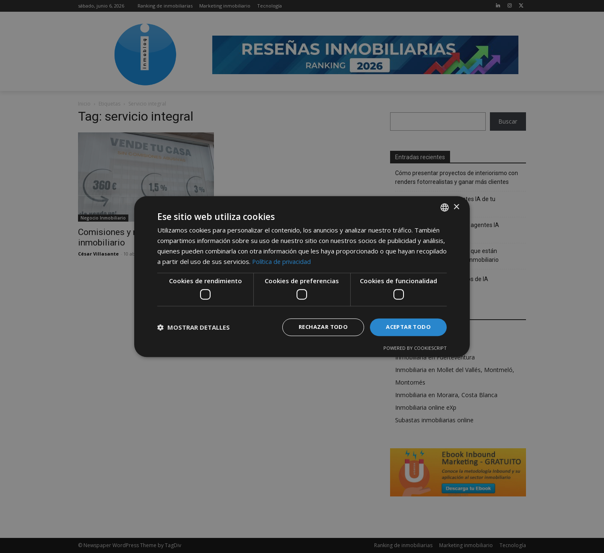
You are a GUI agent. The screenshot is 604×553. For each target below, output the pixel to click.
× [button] (456, 206)
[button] (193, 327)
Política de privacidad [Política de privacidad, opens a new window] (282, 260)
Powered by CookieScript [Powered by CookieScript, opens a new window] (415, 348)
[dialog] (302, 276)
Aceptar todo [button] (406, 327)
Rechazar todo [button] (318, 327)
